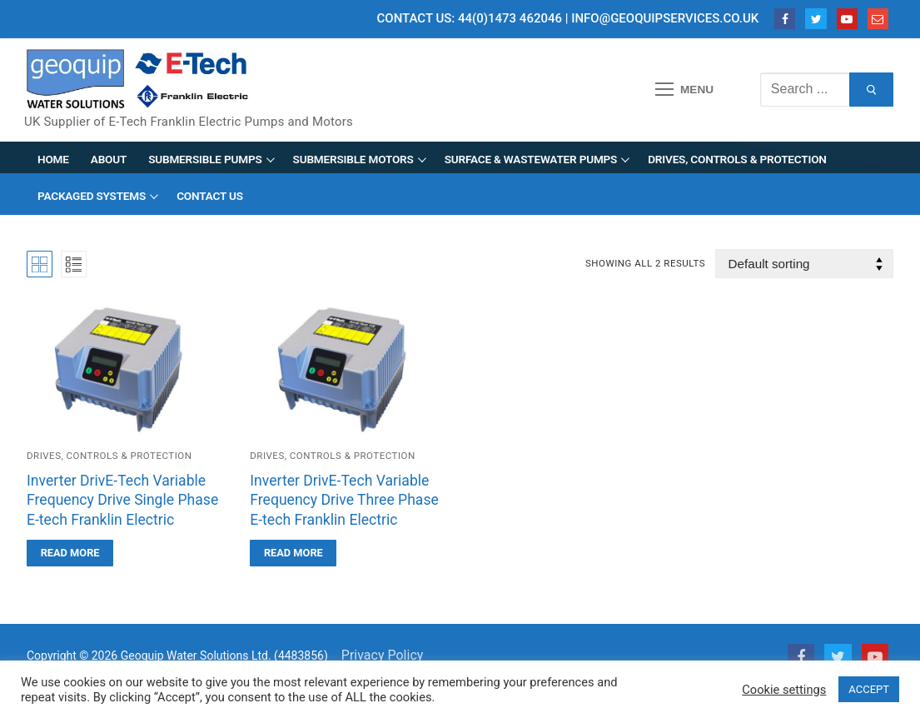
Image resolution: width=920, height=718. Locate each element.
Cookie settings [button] (784, 689)
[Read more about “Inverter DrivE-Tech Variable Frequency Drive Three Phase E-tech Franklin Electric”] (293, 553)
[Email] (878, 18)
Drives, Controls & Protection (109, 455)
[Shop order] (804, 263)
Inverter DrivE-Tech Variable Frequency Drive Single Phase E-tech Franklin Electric (122, 500)
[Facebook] (784, 18)
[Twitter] (815, 18)
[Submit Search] (871, 89)
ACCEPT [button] (868, 689)
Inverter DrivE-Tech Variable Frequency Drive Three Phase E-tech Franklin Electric (344, 500)
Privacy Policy (382, 655)
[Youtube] (847, 18)
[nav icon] (684, 89)
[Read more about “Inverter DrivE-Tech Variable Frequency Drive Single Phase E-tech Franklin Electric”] (70, 553)
